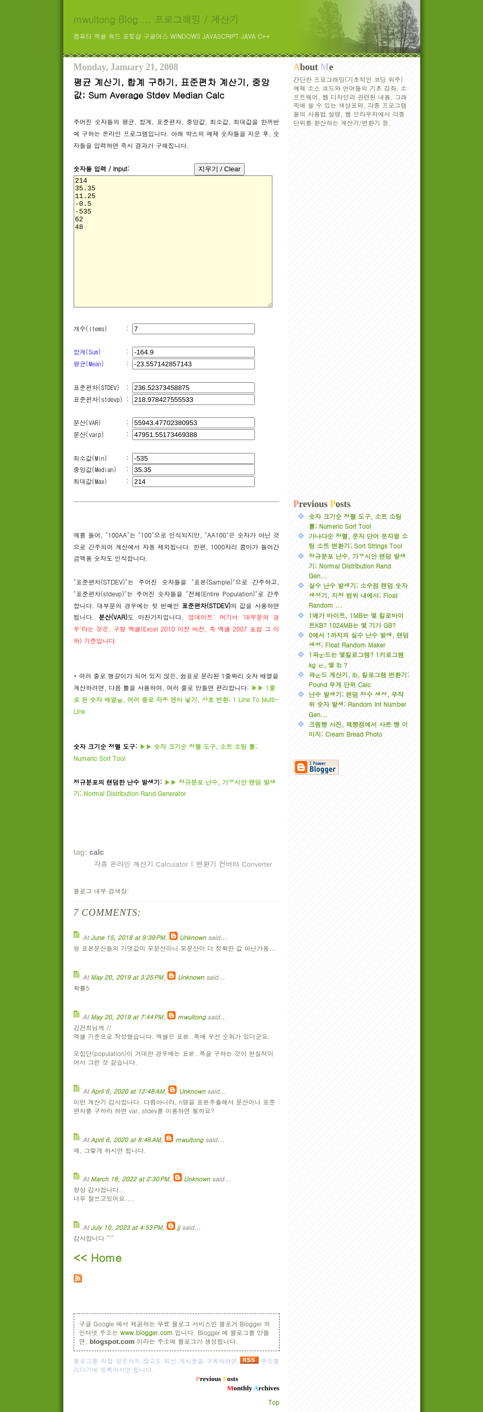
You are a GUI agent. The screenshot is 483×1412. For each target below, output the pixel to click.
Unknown (193, 937)
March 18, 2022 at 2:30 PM (130, 1178)
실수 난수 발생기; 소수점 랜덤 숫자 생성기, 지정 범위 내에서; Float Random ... (358, 595)
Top (273, 1402)
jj (178, 1227)
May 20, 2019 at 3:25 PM (127, 976)
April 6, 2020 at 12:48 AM (127, 1090)
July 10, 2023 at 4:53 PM (126, 1227)
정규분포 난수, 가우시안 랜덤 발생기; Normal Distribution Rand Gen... (357, 565)
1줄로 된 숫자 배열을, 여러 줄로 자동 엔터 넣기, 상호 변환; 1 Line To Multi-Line (176, 699)
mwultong (191, 1016)
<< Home (98, 1257)
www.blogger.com (146, 1332)
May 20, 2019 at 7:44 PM (127, 1016)
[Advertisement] (352, 313)
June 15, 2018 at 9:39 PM (128, 937)
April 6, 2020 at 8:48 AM (126, 1139)
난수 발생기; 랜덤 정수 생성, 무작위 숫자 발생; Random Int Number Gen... (357, 704)
